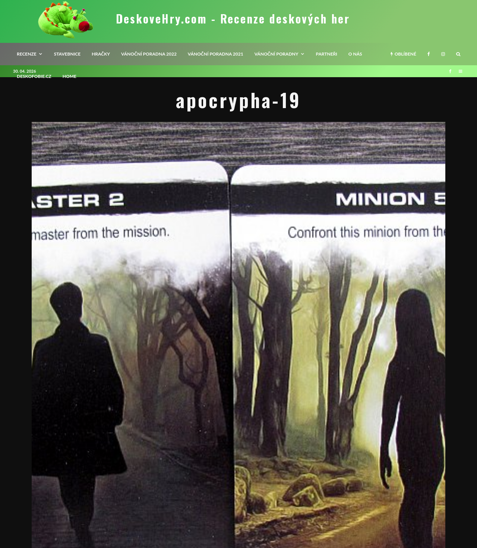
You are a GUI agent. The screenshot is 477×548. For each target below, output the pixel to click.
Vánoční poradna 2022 (149, 54)
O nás (355, 54)
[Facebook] (429, 54)
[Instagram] (443, 54)
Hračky (101, 54)
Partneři (326, 54)
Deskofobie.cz (34, 76)
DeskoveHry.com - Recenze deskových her (233, 18)
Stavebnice (67, 54)
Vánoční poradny (276, 54)
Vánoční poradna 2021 (215, 54)
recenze (27, 54)
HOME (69, 76)
